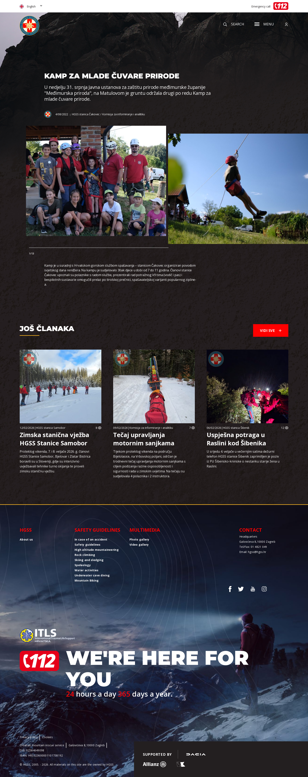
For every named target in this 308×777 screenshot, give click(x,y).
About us (26, 539)
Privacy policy (29, 737)
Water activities (86, 570)
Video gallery (139, 544)
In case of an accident (91, 539)
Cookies (47, 737)
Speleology (83, 565)
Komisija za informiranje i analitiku (151, 428)
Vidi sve (270, 330)
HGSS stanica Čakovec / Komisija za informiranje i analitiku (108, 114)
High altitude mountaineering (97, 550)
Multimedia (144, 530)
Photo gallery (139, 539)
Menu (264, 24)
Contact (250, 530)
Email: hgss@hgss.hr (252, 552)
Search (233, 24)
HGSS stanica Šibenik (236, 428)
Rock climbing (85, 555)
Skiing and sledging (89, 560)
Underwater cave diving (92, 575)
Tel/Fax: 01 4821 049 (253, 547)
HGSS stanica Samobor (50, 428)
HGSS (26, 530)
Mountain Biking (87, 580)
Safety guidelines (97, 530)
